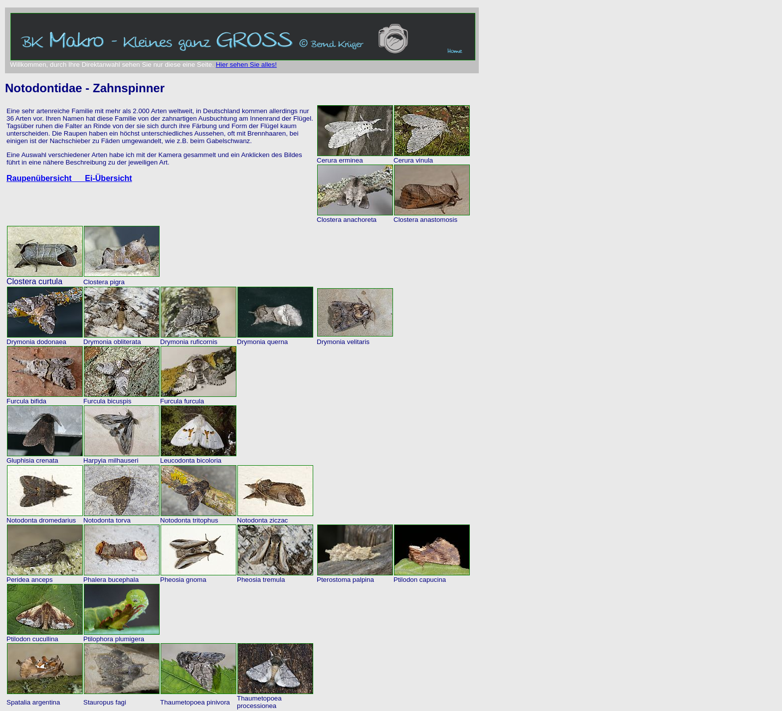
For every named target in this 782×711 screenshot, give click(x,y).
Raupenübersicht (45, 178)
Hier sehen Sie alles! (246, 64)
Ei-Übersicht (108, 178)
